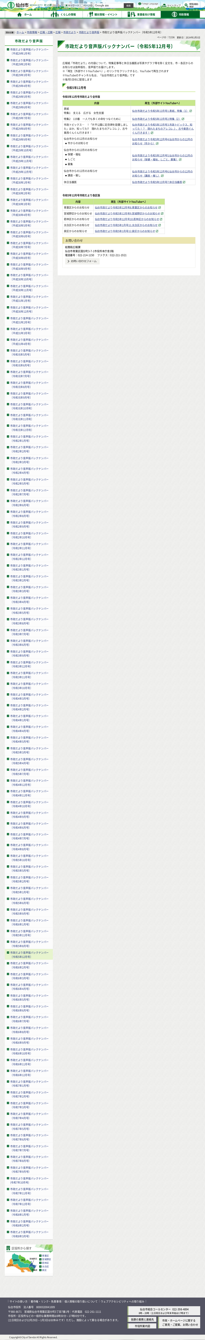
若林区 (45, 1263)
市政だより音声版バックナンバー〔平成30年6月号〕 (29, 234)
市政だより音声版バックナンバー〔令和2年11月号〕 (29, 546)
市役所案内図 (142, 1326)
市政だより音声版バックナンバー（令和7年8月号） (29, 1159)
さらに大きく (167, 8)
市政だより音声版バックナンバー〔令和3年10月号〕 (29, 686)
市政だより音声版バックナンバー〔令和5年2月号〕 (29, 879)
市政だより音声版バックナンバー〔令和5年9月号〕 (29, 912)
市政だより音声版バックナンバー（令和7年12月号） (29, 1202)
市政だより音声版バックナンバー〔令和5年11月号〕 (29, 933)
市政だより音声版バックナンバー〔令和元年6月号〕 (29, 363)
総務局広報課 (72, 247)
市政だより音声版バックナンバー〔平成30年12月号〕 (29, 309)
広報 (58, 32)
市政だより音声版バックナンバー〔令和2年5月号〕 (29, 481)
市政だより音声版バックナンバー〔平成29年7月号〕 (29, 116)
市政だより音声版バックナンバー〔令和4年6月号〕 (29, 826)
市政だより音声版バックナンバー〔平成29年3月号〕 (29, 73)
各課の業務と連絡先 (142, 1319)
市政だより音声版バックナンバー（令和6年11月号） (29, 1062)
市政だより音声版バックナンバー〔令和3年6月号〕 (29, 643)
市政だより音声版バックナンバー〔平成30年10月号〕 (29, 277)
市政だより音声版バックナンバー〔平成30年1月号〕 (29, 180)
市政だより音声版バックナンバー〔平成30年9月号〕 (29, 266)
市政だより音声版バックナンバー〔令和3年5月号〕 (29, 610)
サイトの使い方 (19, 1301)
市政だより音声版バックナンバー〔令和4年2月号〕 (29, 707)
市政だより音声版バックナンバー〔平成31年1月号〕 (29, 299)
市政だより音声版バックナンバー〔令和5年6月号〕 (29, 901)
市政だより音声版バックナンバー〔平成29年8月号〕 (29, 127)
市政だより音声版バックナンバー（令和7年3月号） (29, 1105)
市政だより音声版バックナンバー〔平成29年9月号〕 (29, 137)
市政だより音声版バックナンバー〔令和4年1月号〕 (29, 718)
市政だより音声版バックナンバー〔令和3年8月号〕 (29, 621)
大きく (154, 8)
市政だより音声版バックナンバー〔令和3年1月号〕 (29, 567)
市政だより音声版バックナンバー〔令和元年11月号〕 (29, 417)
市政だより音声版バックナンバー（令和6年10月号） (29, 1051)
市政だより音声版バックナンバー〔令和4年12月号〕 (29, 783)
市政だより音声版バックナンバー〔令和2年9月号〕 (29, 524)
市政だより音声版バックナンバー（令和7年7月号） (29, 1148)
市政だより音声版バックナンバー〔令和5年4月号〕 (29, 761)
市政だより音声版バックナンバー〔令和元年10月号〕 (29, 406)
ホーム (20, 32)
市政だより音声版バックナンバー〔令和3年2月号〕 (29, 578)
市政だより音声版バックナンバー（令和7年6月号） (29, 1137)
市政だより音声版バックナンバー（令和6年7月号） (29, 1019)
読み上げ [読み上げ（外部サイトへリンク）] (131, 4)
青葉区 (45, 1255)
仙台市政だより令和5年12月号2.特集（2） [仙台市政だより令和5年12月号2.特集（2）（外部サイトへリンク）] (156, 119)
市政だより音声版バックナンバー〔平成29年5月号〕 (29, 94)
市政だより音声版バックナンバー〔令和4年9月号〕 (29, 815)
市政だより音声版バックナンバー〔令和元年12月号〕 (29, 428)
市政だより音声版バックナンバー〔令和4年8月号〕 (29, 847)
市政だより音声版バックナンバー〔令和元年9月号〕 (29, 395)
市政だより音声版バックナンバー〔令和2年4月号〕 (29, 471)
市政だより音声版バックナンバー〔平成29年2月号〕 (29, 62)
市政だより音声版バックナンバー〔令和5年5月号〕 (29, 869)
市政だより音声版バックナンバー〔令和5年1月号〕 (29, 890)
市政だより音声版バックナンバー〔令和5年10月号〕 (29, 858)
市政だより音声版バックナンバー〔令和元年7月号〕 (29, 374)
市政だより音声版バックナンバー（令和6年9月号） (29, 1041)
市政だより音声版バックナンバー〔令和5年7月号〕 (29, 772)
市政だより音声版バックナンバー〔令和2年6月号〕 (29, 503)
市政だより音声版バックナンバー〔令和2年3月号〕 (29, 460)
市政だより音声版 (89, 32)
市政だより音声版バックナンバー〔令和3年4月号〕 (29, 600)
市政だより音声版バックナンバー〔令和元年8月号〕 (29, 385)
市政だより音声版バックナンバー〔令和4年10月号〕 (29, 804)
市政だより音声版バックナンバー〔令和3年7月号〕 (29, 632)
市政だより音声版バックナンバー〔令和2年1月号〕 (29, 438)
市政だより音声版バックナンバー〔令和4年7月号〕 (29, 836)
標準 (160, 4)
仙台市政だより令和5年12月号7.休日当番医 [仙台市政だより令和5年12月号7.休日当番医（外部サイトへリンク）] (157, 182)
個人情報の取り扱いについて (81, 1301)
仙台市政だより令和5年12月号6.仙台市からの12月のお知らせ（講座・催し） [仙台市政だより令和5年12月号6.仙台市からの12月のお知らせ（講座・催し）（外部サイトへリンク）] (162, 173)
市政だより (69, 32)
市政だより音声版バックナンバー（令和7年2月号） (29, 1094)
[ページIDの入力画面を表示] (124, 14)
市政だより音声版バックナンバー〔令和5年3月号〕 (29, 750)
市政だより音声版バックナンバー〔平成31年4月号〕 (29, 342)
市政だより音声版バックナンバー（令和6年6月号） (29, 1008)
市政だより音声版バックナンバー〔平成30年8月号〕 (29, 256)
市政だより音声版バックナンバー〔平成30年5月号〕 (29, 223)
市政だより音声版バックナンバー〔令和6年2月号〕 (29, 965)
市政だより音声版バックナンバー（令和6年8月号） (29, 1030)
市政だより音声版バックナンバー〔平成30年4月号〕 (29, 213)
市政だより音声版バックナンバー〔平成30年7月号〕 (29, 245)
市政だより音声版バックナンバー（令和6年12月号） (29, 1073)
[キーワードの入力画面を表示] (108, 14)
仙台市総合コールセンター (155, 1309)
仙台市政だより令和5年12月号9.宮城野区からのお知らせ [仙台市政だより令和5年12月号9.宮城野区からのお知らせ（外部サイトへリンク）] (136, 213)
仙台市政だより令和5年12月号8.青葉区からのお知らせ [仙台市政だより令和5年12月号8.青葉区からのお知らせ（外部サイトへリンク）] (135, 207)
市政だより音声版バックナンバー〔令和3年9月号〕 (29, 653)
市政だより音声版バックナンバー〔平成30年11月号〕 (29, 288)
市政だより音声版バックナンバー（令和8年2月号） (29, 1223)
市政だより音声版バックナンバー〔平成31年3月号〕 (29, 331)
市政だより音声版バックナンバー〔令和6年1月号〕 (29, 922)
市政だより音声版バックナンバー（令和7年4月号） (29, 1116)
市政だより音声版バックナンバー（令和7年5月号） (29, 1127)
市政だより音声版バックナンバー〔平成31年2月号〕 (29, 320)
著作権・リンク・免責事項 (46, 1301)
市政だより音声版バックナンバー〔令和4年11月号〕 (29, 793)
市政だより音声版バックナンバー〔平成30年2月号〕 (29, 191)
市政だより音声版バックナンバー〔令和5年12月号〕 (29, 955)
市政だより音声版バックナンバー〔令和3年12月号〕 (29, 664)
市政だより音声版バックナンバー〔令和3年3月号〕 (29, 589)
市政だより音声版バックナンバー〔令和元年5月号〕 (29, 352)
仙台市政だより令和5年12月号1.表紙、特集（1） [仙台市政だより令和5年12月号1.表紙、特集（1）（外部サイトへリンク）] (160, 111)
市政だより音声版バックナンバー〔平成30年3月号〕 (29, 202)
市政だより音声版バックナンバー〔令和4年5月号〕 (29, 740)
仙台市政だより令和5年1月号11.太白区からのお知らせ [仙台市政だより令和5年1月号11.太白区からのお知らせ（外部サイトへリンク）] (135, 225)
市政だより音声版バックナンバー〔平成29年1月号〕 (29, 51)
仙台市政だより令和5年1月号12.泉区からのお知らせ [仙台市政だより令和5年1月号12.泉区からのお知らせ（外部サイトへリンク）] (134, 231)
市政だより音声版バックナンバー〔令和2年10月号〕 (29, 535)
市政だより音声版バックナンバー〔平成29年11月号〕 (29, 159)
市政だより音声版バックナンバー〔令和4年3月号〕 (29, 697)
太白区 (45, 1266)
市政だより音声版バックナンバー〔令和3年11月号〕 (29, 675)
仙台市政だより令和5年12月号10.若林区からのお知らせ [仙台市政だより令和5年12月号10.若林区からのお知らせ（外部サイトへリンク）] (136, 219)
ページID (128, 14)
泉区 (44, 1270)
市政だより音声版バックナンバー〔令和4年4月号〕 (29, 729)
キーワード (114, 14)
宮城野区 (46, 1259)
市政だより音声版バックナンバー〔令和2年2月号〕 (29, 449)
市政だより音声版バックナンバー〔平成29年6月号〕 (29, 105)
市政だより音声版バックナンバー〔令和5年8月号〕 (29, 944)
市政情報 (32, 32)
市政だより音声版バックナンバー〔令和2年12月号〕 (29, 557)
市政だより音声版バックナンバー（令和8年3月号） (29, 1234)
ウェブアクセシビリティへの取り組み (122, 1301)
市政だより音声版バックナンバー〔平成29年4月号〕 (29, 84)
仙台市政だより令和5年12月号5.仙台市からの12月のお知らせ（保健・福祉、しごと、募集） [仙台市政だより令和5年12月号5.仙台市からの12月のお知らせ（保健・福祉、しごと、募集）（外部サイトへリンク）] (162, 157)
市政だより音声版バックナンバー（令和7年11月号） (29, 1191)
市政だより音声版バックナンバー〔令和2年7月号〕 (29, 492)
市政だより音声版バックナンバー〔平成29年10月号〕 (29, 148)
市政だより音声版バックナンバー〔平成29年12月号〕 (29, 170)
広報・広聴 (46, 32)
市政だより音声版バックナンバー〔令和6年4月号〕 (29, 987)
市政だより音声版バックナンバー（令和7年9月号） (29, 1170)
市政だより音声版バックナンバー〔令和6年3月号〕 (29, 976)
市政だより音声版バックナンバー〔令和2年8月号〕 (29, 514)
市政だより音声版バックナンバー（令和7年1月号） (29, 1084)
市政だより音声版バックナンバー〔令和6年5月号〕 (29, 998)
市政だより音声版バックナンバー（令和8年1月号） (29, 1213)
